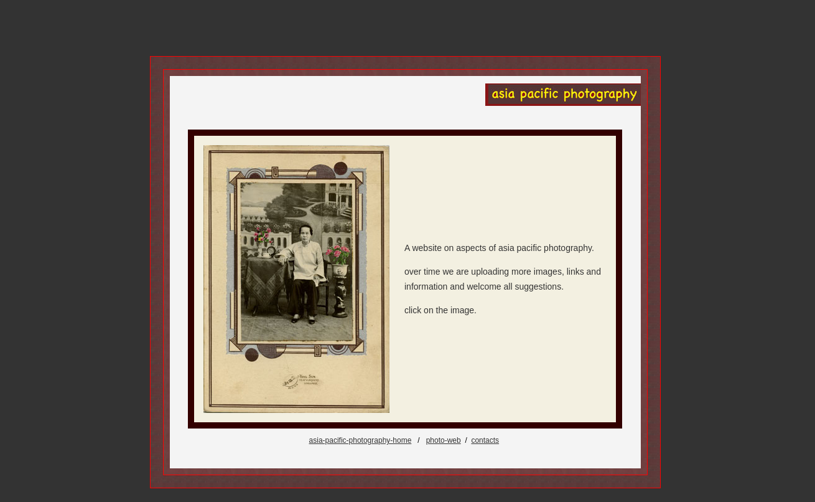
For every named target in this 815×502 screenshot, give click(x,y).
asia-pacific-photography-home (360, 440)
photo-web (443, 440)
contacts (485, 440)
